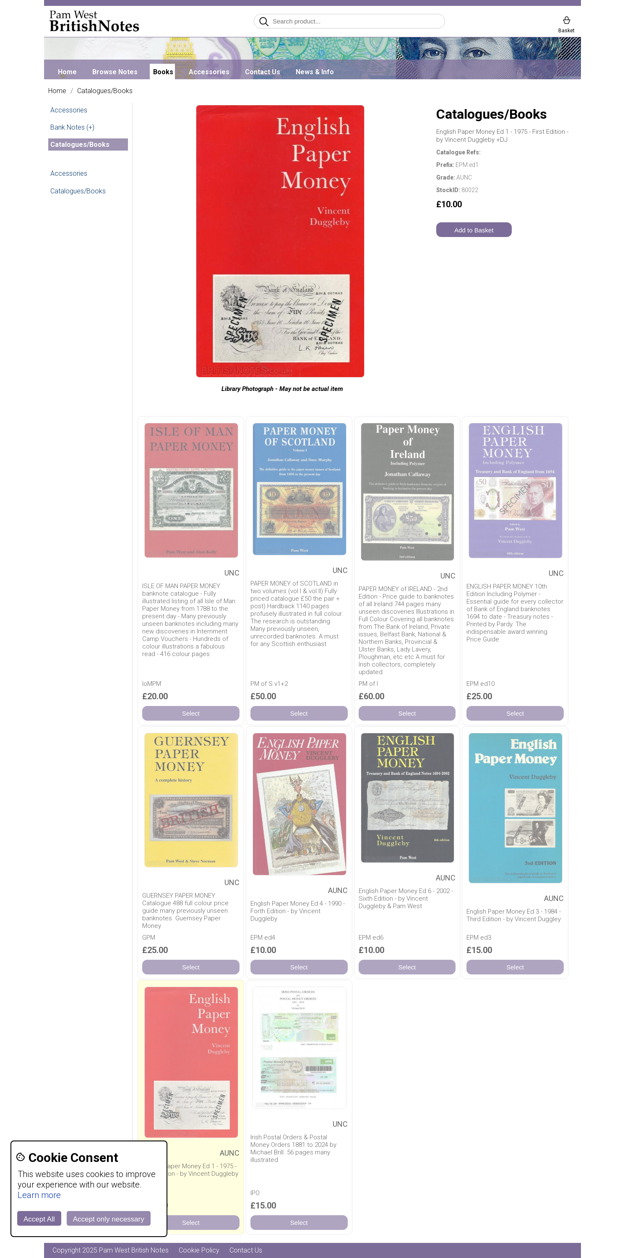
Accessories (209, 72)
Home (67, 72)
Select (191, 714)
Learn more (39, 1195)
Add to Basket (473, 230)
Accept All (39, 1219)
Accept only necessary (108, 1219)
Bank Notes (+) (72, 127)
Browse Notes (115, 72)
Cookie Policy (199, 1250)
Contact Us (262, 72)
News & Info (315, 72)
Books (163, 72)
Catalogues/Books (105, 91)
